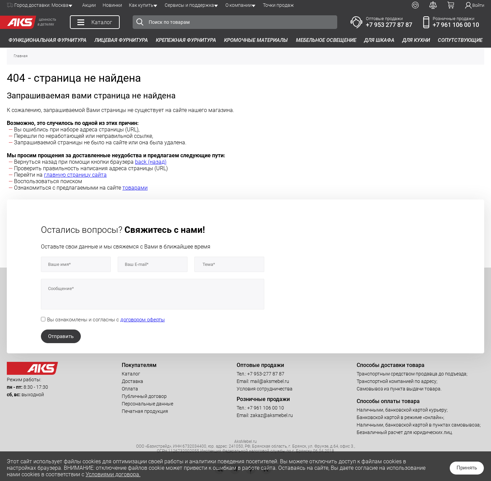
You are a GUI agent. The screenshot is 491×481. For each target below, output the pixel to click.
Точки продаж (278, 5)
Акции (89, 5)
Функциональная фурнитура (48, 40)
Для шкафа (379, 40)
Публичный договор (144, 396)
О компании (238, 5)
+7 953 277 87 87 (389, 24)
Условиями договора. (113, 474)
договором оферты (142, 320)
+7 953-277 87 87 (265, 373)
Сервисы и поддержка (189, 5)
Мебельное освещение (326, 40)
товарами (135, 188)
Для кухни (416, 40)
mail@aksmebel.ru (269, 381)
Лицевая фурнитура (121, 40)
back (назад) (150, 162)
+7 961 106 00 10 (456, 24)
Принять (467, 468)
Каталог (131, 373)
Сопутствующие (460, 40)
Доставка (132, 381)
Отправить (61, 336)
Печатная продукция (145, 411)
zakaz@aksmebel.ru (271, 415)
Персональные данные (147, 403)
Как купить (141, 5)
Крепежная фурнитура (186, 40)
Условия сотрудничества (265, 388)
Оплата (130, 388)
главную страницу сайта (75, 175)
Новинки (112, 5)
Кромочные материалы (256, 40)
